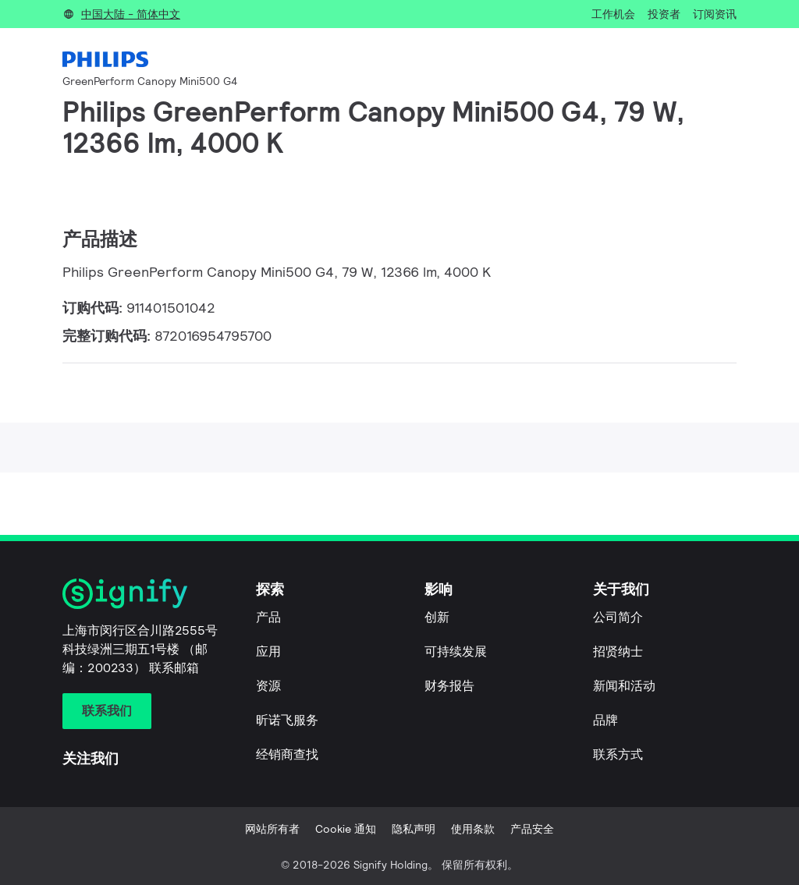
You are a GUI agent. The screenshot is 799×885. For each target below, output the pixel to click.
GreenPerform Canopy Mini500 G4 (149, 81)
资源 (268, 686)
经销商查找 (287, 754)
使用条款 (473, 829)
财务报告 (449, 686)
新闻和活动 (624, 686)
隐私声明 (413, 829)
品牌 (605, 720)
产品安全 (532, 829)
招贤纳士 (618, 651)
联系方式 (618, 754)
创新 (436, 617)
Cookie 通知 (345, 829)
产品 (268, 617)
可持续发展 (455, 651)
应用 (268, 651)
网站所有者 (272, 829)
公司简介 (618, 617)
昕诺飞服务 (287, 720)
